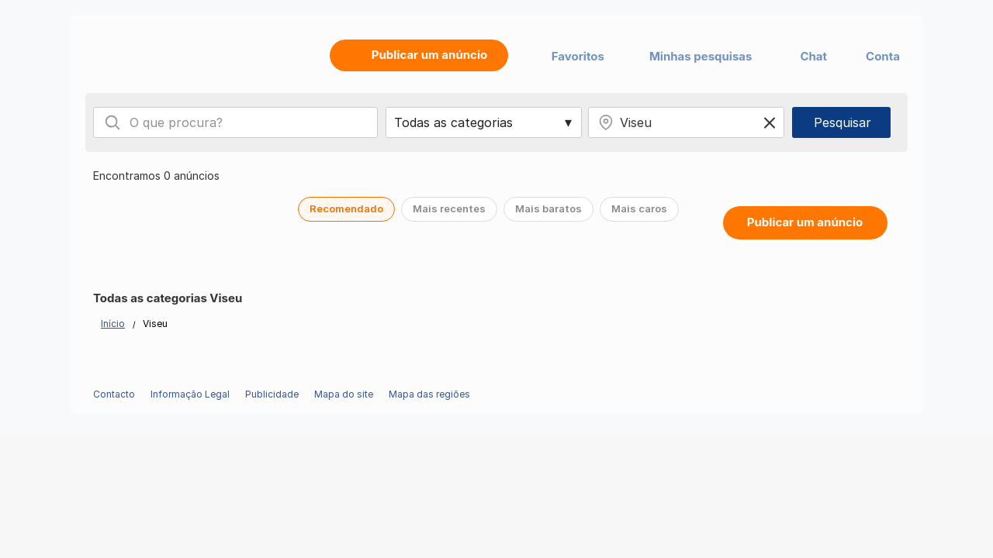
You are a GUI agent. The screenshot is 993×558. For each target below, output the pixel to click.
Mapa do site (343, 394)
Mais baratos (548, 208)
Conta (883, 56)
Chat (813, 56)
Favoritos (578, 56)
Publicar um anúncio (805, 222)
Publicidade (272, 394)
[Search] (112, 122)
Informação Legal (190, 394)
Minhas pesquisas (701, 56)
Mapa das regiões (429, 394)
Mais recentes (449, 208)
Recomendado (346, 208)
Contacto (114, 394)
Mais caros (639, 208)
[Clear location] (770, 122)
